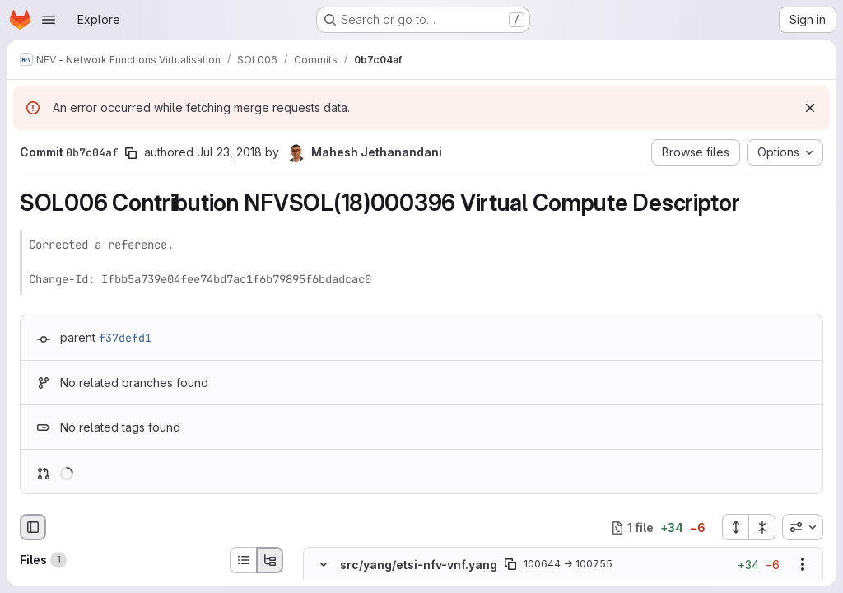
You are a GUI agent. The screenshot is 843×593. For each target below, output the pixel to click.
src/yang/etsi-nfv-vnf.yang (418, 565)
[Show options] (803, 565)
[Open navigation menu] (48, 20)
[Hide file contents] (323, 565)
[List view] (243, 560)
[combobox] (802, 527)
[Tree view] (270, 560)
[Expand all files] (735, 527)
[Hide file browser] (33, 527)
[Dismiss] (810, 108)
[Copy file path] (510, 565)
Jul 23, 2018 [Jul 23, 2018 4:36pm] (229, 152)
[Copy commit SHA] (131, 153)
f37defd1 (125, 337)
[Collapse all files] (762, 527)
